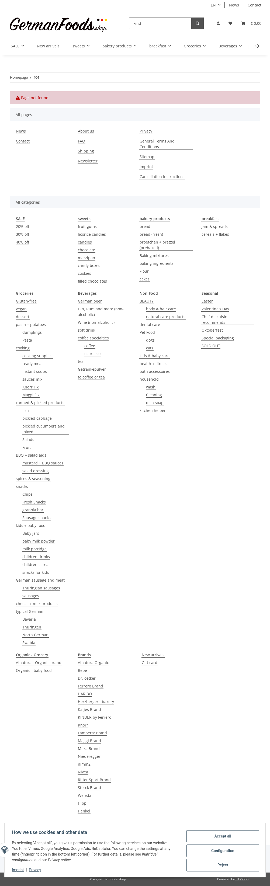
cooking (23, 347)
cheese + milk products (37, 603)
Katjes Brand (89, 709)
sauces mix (32, 379)
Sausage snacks (36, 517)
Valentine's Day (215, 308)
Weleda (84, 795)
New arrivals (153, 654)
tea (81, 361)
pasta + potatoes (31, 324)
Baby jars (30, 533)
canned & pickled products (40, 402)
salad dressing (35, 470)
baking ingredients (157, 263)
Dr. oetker (87, 678)
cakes (145, 279)
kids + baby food (31, 525)
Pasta (27, 340)
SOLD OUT (211, 345)
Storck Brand (89, 787)
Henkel (84, 811)
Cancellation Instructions (162, 176)
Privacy (36, 870)
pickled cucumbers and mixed (43, 428)
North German (35, 634)
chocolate (86, 249)
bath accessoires (155, 371)
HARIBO (85, 693)
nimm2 (84, 764)
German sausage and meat (40, 580)
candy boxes (89, 265)
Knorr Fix (30, 387)
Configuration (221, 851)
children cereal (36, 564)
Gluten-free (26, 301)
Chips (27, 494)
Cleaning (154, 394)
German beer (90, 301)
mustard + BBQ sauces (42, 462)
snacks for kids (35, 572)
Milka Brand (89, 748)
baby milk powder (38, 541)
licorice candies (92, 234)
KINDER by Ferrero (94, 717)
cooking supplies (37, 355)
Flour (144, 271)
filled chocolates (92, 281)
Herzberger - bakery (96, 701)
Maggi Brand (89, 740)
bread (145, 226)
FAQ (81, 141)
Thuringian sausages (41, 587)
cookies (84, 273)
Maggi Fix (30, 394)
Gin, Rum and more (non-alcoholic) (101, 311)
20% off (22, 226)
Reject (221, 865)
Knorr (83, 725)
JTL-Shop (242, 879)
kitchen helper (153, 410)
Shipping (86, 151)
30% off (22, 234)
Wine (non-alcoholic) (96, 322)
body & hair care (161, 308)
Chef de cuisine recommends (216, 319)
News (234, 5)
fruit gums (87, 226)
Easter (207, 301)
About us (86, 131)
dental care (150, 324)
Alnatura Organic (93, 662)
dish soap (155, 402)
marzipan (86, 257)
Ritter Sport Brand (94, 779)
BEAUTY (147, 301)
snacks (22, 486)
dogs (150, 340)
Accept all (221, 837)
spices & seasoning (33, 478)
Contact (254, 5)
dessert (22, 316)
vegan (21, 308)
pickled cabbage (37, 418)
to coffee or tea (91, 377)
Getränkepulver (92, 369)
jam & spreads (215, 226)
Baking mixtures (154, 255)
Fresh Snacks (34, 502)
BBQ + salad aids (31, 455)
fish (25, 410)
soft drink (86, 330)
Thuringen (31, 627)
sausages (30, 595)
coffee (89, 345)
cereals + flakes (215, 234)
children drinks (36, 556)
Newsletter (88, 161)
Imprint (19, 870)
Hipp (82, 803)
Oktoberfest (212, 330)
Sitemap (147, 156)
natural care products (165, 316)
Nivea (83, 771)
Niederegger (89, 756)
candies (85, 242)
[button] (218, 23)
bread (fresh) (151, 234)
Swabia (28, 642)
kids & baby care (154, 355)
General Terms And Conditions (157, 143)
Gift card (149, 662)
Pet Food (147, 332)
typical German (29, 611)
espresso (92, 353)
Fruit (26, 447)
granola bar (32, 509)
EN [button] (213, 5)
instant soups (34, 371)
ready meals (33, 363)
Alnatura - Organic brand (38, 662)
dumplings (32, 332)
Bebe (82, 670)
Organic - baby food (34, 670)
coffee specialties (93, 337)
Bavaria (29, 619)
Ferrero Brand (90, 686)
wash (150, 387)
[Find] (160, 23)
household (149, 379)
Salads (28, 439)
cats (149, 347)
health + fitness (153, 363)
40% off (22, 242)
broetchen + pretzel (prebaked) (157, 244)
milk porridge (34, 548)
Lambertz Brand (92, 732)
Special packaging (218, 337)
